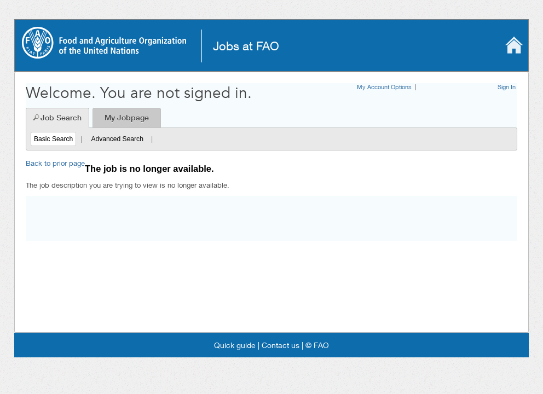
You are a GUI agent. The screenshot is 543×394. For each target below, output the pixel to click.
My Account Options (384, 86)
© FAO (316, 345)
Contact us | (281, 345)
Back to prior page (55, 163)
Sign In (507, 86)
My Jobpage (127, 118)
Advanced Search (117, 139)
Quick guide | (236, 345)
